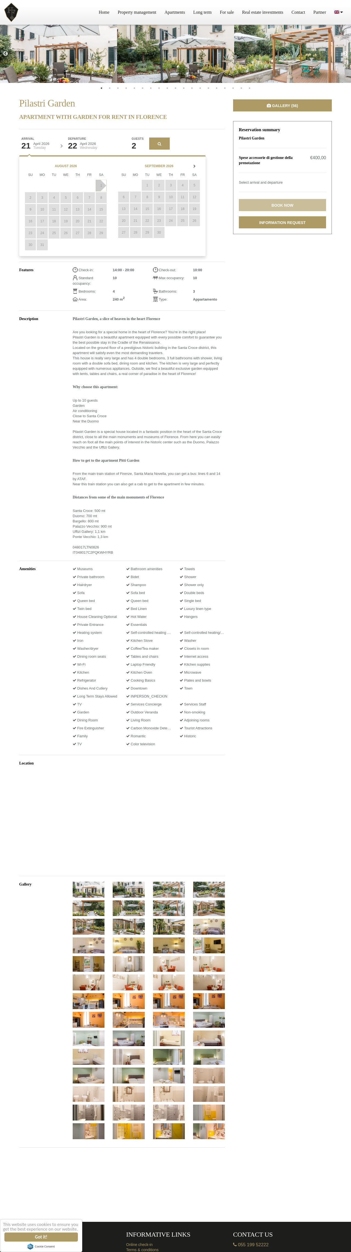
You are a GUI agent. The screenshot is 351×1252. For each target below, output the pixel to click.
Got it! (41, 1237)
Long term (202, 12)
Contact (298, 12)
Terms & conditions (142, 1250)
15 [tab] (216, 88)
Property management (137, 12)
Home (104, 12)
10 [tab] (175, 88)
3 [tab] (118, 88)
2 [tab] (109, 88)
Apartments (175, 12)
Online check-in (139, 1244)
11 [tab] (183, 88)
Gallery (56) (282, 105)
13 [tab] (200, 88)
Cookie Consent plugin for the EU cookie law (41, 1246)
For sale (227, 12)
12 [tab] (192, 88)
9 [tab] (167, 88)
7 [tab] (151, 88)
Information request (282, 222)
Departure (77, 139)
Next (345, 54)
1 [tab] (101, 88)
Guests (138, 139)
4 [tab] (126, 88)
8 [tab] (159, 88)
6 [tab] (142, 88)
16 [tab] (225, 88)
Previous (5, 54)
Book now (282, 205)
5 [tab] (134, 88)
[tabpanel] (58, 54)
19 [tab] (249, 88)
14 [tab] (208, 88)
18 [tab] (241, 88)
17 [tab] (233, 88)
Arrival (27, 139)
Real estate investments (262, 12)
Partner (319, 12)
